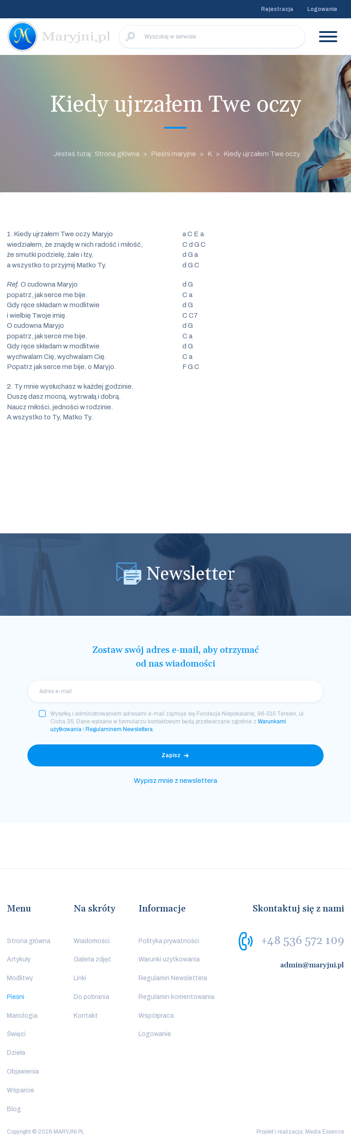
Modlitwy (20, 978)
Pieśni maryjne (173, 153)
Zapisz (171, 755)
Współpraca (156, 1015)
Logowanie (322, 9)
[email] (175, 691)
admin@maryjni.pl (312, 965)
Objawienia (23, 1071)
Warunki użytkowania (169, 959)
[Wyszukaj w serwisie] (212, 36)
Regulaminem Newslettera (119, 729)
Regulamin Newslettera (172, 978)
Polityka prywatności (168, 941)
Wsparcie (20, 1090)
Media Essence (324, 1132)
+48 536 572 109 (302, 940)
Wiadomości (92, 941)
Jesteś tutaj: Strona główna (96, 153)
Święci (16, 1034)
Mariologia (22, 1015)
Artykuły (19, 959)
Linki (80, 978)
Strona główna (28, 941)
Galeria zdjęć (92, 959)
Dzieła (16, 1052)
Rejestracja (277, 9)
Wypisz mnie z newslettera (175, 780)
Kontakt (86, 1015)
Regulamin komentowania (176, 996)
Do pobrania (91, 996)
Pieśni (15, 996)
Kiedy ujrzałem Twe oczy (261, 153)
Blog (14, 1109)
